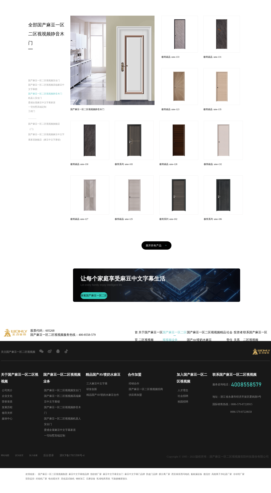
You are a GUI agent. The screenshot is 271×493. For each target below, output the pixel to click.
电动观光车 (54, 487)
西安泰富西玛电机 (180, 482)
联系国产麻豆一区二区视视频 (255, 341)
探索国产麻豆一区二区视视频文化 (94, 304)
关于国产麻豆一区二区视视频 (151, 341)
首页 (136, 341)
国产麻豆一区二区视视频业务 (175, 341)
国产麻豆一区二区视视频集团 (52, 482)
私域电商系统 (103, 487)
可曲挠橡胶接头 (119, 487)
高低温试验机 (68, 487)
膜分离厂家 (164, 482)
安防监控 (29, 487)
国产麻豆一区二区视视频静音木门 (46, 106)
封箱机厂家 (41, 487)
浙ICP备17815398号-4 (78, 463)
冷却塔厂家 (238, 482)
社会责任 (229, 341)
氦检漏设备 (196, 482)
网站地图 (6, 463)
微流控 (206, 482)
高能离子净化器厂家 (222, 482)
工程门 (32, 132)
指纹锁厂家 (96, 482)
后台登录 (55, 463)
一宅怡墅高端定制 (40, 126)
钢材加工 (80, 487)
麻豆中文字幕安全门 (113, 482)
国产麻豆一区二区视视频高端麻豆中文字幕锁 (46, 95)
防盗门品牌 (152, 482)
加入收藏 (39, 463)
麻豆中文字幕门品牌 (135, 482)
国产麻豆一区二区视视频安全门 (46, 84)
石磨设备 (90, 487)
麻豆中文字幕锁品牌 (79, 482)
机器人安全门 (37, 115)
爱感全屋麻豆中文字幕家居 (46, 120)
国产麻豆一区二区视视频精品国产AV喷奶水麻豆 (206, 341)
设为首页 (22, 463)
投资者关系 (238, 341)
